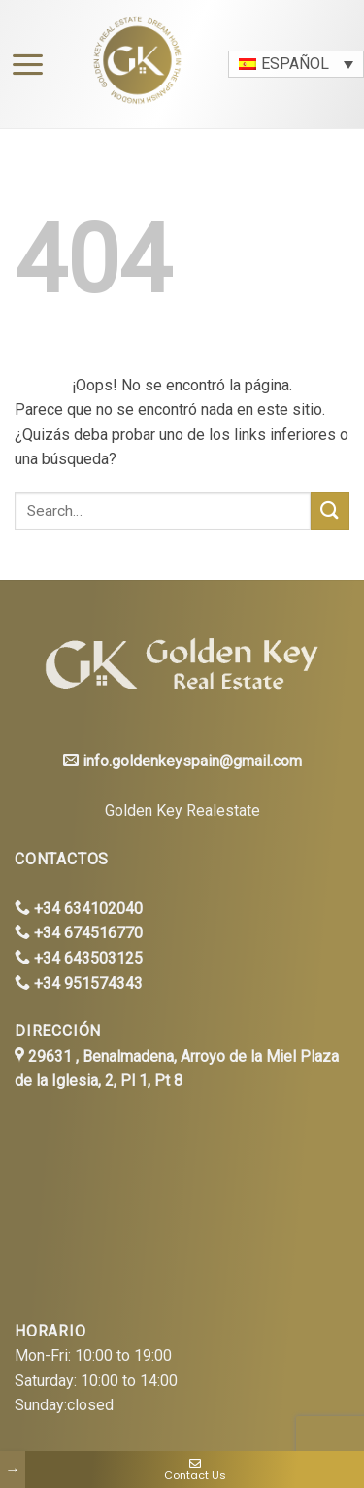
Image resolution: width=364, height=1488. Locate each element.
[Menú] (23, 64)
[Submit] (330, 511)
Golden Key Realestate (182, 810)
